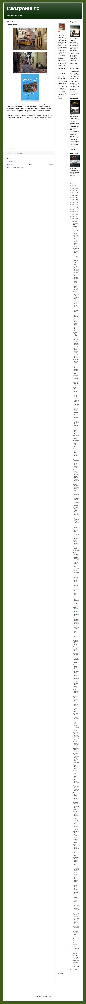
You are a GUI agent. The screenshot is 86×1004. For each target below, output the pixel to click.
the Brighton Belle (76, 547)
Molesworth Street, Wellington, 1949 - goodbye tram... (76, 757)
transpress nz (23, 8)
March (75, 960)
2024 (73, 188)
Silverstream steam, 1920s (76, 729)
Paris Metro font (76, 311)
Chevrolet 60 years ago (76, 573)
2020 (73, 197)
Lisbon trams (76, 597)
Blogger (49, 996)
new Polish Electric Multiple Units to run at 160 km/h (76, 861)
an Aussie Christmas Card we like (76, 698)
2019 (73, 200)
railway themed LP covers (76, 781)
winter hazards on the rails (75, 853)
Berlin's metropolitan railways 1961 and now (76, 907)
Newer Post (10, 164)
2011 (73, 218)
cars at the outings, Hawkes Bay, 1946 (76, 258)
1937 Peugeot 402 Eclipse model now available (76, 530)
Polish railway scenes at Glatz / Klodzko (75, 578)
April (74, 958)
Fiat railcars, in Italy (76, 537)
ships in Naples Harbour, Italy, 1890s (75, 243)
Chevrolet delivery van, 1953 (76, 356)
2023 (73, 190)
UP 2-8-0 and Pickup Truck (75, 416)
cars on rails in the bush (76, 232)
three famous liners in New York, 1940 (76, 834)
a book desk (76, 550)
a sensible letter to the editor (76, 655)
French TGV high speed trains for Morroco (76, 921)
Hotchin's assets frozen (75, 841)
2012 (73, 216)
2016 (73, 207)
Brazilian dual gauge (75, 724)
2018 (73, 202)
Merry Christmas (76, 493)
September (75, 944)
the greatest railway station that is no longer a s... (76, 806)
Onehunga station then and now (75, 564)
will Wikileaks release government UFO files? (76, 370)
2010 (73, 221)
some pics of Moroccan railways (76, 915)
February (75, 962)
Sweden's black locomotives (76, 542)
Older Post (50, 164)
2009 (73, 969)
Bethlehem (75, 490)
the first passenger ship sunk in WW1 (76, 744)
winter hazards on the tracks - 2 (76, 846)
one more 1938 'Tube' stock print (76, 396)
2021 (73, 195)
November (75, 937)
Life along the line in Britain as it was (76, 660)
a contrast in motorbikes (76, 636)
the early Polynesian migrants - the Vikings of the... (76, 295)
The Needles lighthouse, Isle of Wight (76, 362)
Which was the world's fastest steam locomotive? (76, 453)
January (75, 966)
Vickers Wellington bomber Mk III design (76, 869)
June (74, 953)
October (75, 940)
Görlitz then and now (76, 569)
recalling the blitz (76, 263)
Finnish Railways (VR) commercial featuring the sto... (76, 889)
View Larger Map (10, 149)
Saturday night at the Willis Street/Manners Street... (76, 815)
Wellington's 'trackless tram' (76, 933)
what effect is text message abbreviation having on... (76, 736)
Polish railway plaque (75, 585)
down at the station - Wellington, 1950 (76, 287)
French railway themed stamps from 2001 (76, 620)
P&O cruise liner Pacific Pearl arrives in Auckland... (76, 675)
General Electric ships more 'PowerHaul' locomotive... (76, 325)
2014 (73, 211)
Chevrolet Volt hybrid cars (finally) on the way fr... (75, 825)
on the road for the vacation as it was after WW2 (75, 774)
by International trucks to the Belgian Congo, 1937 (76, 463)
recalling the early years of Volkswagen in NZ (76, 403)
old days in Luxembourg (76, 384)
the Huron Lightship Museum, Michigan (76, 692)
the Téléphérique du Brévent (76, 649)
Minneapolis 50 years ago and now (76, 378)
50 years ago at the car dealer (76, 928)
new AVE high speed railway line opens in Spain (76, 336)
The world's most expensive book (76, 667)
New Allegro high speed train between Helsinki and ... (76, 512)
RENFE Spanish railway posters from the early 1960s (75, 278)
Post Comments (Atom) (18, 167)
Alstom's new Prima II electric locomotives (76, 796)
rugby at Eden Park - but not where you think (76, 479)
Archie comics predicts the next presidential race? (76, 556)
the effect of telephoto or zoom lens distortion (76, 251)
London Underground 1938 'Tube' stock (76, 602)
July (74, 950)
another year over (76, 227)
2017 (73, 204)
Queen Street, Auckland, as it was (76, 472)
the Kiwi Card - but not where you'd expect (76, 898)
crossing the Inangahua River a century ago (76, 423)
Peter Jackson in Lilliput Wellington (76, 521)
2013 (73, 214)
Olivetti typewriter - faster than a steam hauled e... (76, 629)
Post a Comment (13, 161)
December (75, 223)
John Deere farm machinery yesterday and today (76, 269)
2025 (73, 185)
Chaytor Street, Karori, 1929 (75, 350)
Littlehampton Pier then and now (76, 316)
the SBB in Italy (75, 714)
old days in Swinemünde (76, 237)
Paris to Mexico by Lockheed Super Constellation (76, 707)
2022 (73, 192)
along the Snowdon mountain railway (76, 344)
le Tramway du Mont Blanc (76, 437)
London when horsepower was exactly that (76, 304)
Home (30, 164)
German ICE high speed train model (76, 591)
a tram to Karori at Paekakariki (76, 431)
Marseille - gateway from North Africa (75, 684)
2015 (73, 209)
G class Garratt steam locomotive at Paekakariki (76, 611)
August (75, 948)
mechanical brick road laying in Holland (76, 642)
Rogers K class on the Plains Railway (76, 410)
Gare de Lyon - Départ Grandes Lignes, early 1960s (75, 879)
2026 (73, 183)
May (74, 955)
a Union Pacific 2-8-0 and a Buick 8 (76, 486)
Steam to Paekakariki (76, 719)
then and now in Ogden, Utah (75, 389)
